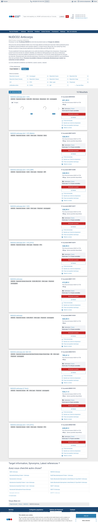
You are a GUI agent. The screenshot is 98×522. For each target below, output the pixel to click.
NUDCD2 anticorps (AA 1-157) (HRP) (22, 170)
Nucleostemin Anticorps (16, 479)
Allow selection (86, 511)
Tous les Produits (13, 31)
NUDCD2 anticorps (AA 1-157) (19, 97)
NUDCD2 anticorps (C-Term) (19, 388)
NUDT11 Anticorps (55, 493)
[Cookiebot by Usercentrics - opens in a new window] (9, 519)
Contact (47, 1)
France (72, 108)
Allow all (86, 506)
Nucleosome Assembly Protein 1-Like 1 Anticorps (22, 486)
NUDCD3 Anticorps (55, 472)
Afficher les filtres (15, 92)
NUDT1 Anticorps (55, 486)
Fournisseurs (55, 31)
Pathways (62, 31)
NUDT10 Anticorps (55, 489)
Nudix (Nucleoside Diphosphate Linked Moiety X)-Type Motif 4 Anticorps (69, 482)
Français (4, 1)
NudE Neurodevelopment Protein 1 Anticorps (62, 475)
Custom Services (45, 31)
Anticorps (23, 31)
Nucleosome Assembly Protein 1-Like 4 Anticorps (22, 482)
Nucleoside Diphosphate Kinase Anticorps (20, 489)
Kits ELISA (30, 31)
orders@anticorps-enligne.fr (81, 18)
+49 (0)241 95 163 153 (37, 1)
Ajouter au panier (73, 114)
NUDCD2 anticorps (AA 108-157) (20, 352)
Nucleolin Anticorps (14, 493)
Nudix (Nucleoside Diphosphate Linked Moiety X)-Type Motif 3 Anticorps (69, 479)
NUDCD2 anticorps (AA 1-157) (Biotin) (22, 133)
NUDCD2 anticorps (16, 279)
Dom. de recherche (72, 31)
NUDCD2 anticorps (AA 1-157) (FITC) (22, 242)
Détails (73, 117)
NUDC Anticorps (14, 472)
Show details (75, 519)
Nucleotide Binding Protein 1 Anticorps (19, 475)
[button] (12, 495)
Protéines (37, 31)
